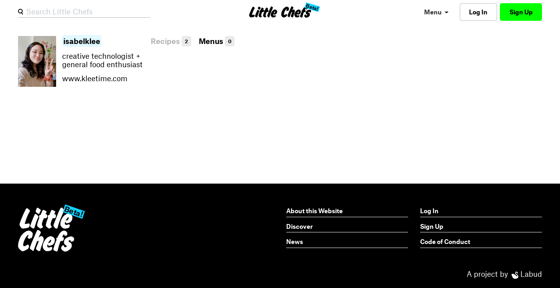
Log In (478, 12)
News (294, 241)
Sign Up (521, 12)
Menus (217, 41)
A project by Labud (504, 273)
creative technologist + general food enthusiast (103, 60)
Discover (299, 226)
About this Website (314, 211)
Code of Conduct (445, 241)
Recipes (171, 41)
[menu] (436, 11)
